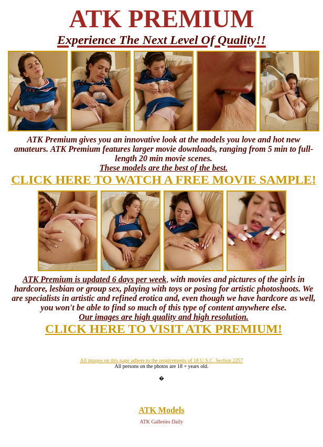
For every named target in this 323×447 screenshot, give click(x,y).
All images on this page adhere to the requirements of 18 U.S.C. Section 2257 (161, 360)
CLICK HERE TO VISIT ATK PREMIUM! (163, 329)
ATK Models (161, 410)
